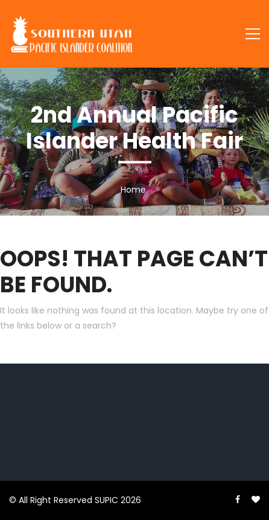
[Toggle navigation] (252, 33)
